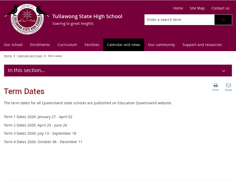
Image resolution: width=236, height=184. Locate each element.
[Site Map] (197, 8)
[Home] (178, 8)
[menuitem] (13, 45)
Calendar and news (29, 56)
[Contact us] (220, 8)
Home (8, 56)
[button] (223, 20)
